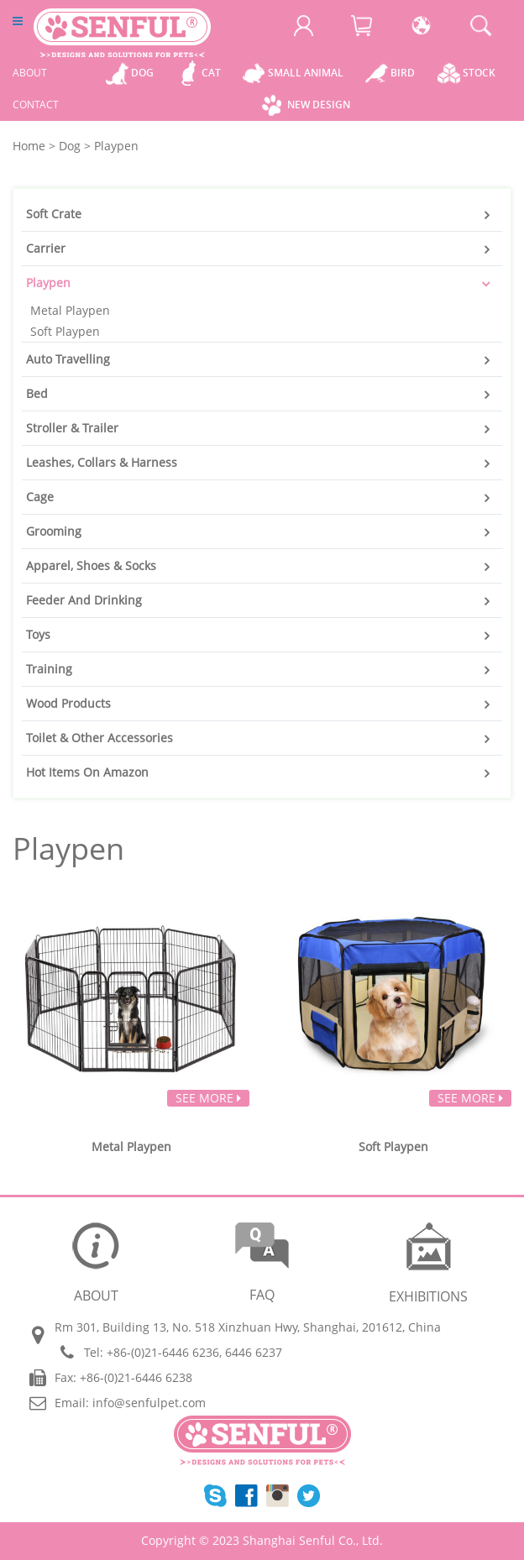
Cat (211, 72)
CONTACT (36, 104)
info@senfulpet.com (149, 1403)
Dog (142, 72)
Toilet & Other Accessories (99, 738)
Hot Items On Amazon (87, 772)
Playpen (48, 283)
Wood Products (68, 703)
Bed (37, 393)
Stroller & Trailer (72, 428)
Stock (479, 72)
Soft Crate (53, 214)
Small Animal (305, 72)
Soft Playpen (65, 331)
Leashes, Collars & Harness (101, 462)
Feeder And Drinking (84, 600)
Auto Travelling (68, 359)
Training (49, 669)
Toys (38, 634)
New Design (318, 104)
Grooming (53, 531)
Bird (402, 72)
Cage (40, 497)
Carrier (46, 248)
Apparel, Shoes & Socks (91, 565)
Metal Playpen (70, 310)
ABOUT (30, 72)
